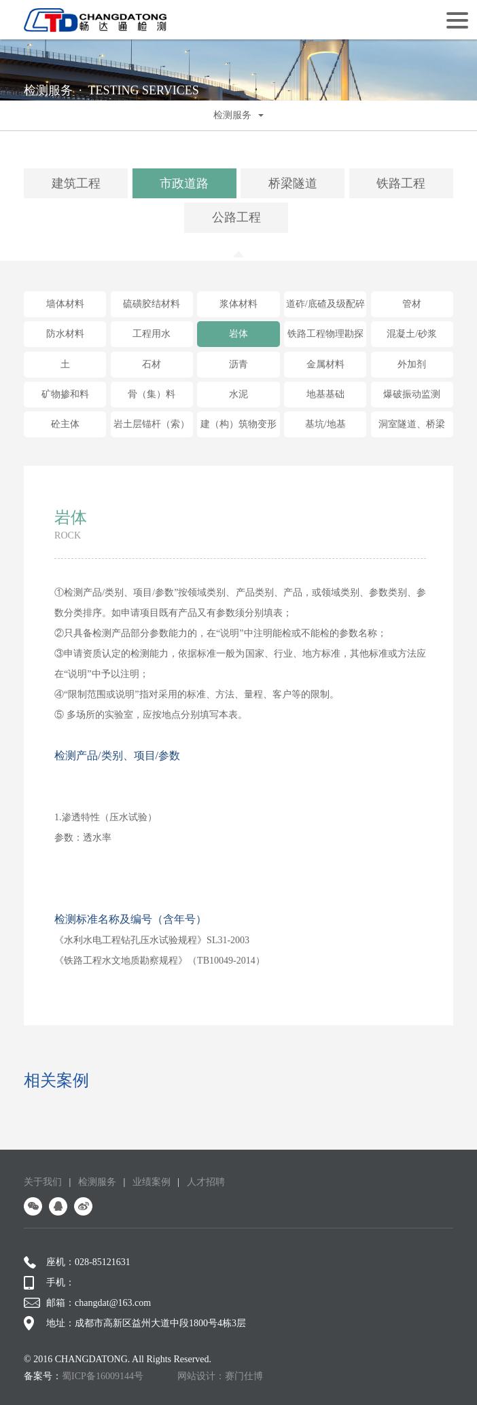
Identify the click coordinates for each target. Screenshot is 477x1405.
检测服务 (97, 1182)
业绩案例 (151, 1182)
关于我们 (43, 1182)
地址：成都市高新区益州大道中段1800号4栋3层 (135, 1323)
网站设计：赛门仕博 (220, 1376)
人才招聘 (206, 1182)
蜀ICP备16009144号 (102, 1376)
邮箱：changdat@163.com (87, 1303)
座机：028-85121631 (77, 1262)
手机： (49, 1283)
